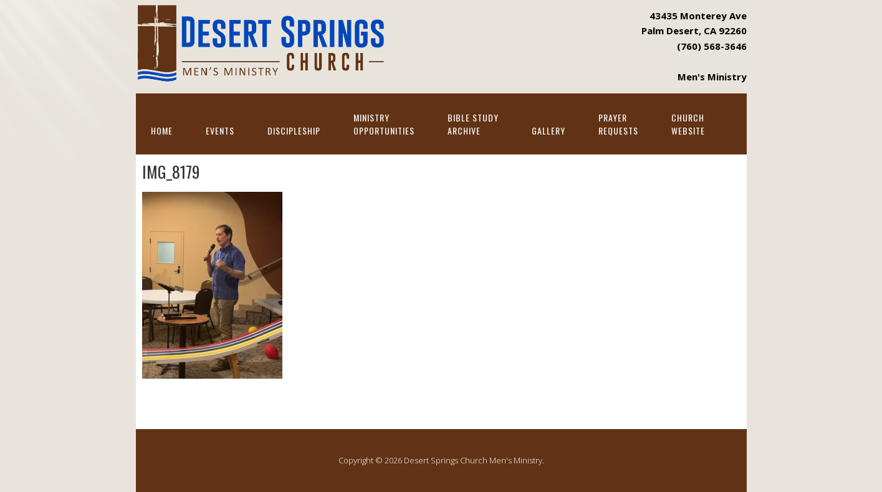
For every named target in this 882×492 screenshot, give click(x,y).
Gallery (548, 130)
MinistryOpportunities (384, 124)
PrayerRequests (618, 124)
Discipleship (293, 130)
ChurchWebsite (688, 124)
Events (220, 130)
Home (162, 130)
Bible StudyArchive (473, 124)
